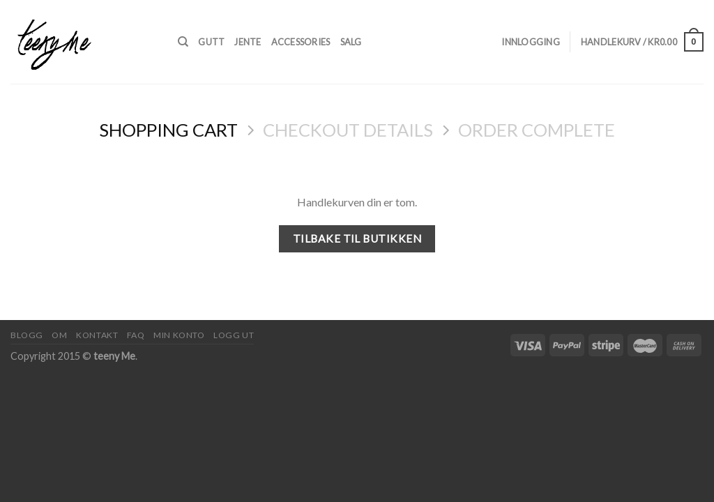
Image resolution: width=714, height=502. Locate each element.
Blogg (26, 335)
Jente (247, 41)
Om (59, 335)
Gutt (211, 41)
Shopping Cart (168, 129)
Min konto (179, 335)
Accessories (301, 41)
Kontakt (97, 335)
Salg (351, 41)
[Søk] (183, 42)
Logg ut (233, 335)
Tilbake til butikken (357, 238)
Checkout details (348, 129)
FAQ (136, 335)
